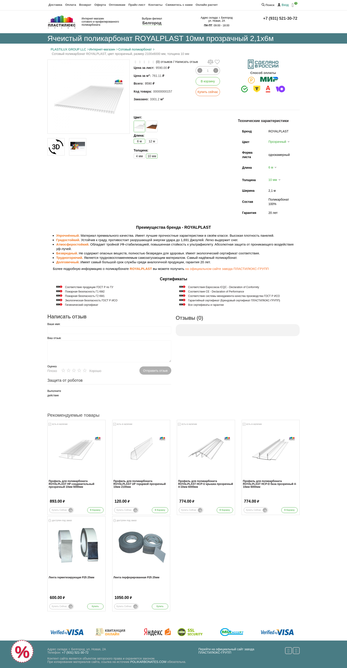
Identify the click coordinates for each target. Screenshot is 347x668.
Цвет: (138, 117)
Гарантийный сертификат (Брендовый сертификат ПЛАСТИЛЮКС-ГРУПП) (234, 300)
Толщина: (141, 150)
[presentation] (102, 397)
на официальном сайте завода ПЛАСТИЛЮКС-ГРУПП (227, 269)
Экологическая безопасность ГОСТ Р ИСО (91, 300)
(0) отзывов (164, 62)
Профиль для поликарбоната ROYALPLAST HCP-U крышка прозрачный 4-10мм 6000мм (205, 484)
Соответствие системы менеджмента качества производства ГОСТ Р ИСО (234, 296)
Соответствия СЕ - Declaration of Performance (216, 291)
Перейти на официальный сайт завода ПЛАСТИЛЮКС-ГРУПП (226, 650)
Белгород (152, 23)
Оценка (52, 366)
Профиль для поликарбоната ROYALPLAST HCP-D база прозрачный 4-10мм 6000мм (270, 484)
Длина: (139, 135)
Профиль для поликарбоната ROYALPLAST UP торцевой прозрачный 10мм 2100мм (140, 484)
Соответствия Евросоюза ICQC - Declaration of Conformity (223, 287)
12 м (152, 141)
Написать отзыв (186, 62)
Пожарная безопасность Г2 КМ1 (85, 296)
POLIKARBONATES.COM (148, 662)
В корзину (208, 81)
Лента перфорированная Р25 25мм (137, 577)
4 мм (139, 156)
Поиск (268, 5)
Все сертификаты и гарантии (206, 304)
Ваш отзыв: (54, 338)
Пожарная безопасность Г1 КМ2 (85, 291)
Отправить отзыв (155, 370)
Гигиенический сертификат (81, 304)
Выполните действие (54, 393)
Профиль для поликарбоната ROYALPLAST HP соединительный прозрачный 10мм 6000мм (71, 484)
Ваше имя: (53, 324)
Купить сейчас (208, 92)
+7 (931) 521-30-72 (280, 18)
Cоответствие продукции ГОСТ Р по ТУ (89, 287)
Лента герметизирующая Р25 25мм (71, 577)
